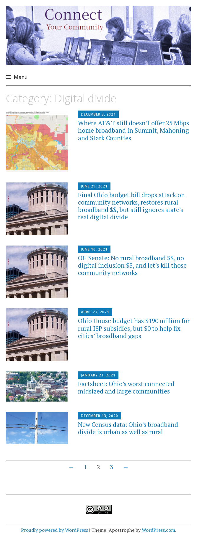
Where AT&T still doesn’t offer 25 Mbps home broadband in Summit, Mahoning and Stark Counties (133, 130)
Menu (20, 76)
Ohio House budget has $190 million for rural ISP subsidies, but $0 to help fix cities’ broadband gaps (134, 328)
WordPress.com (158, 530)
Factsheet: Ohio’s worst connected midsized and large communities (126, 387)
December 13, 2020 (99, 415)
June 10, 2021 (94, 249)
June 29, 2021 (94, 186)
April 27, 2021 (95, 312)
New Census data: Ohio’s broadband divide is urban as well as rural (128, 428)
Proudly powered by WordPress (54, 530)
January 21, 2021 (98, 375)
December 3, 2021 (98, 114)
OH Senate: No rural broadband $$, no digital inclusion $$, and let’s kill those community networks (132, 265)
